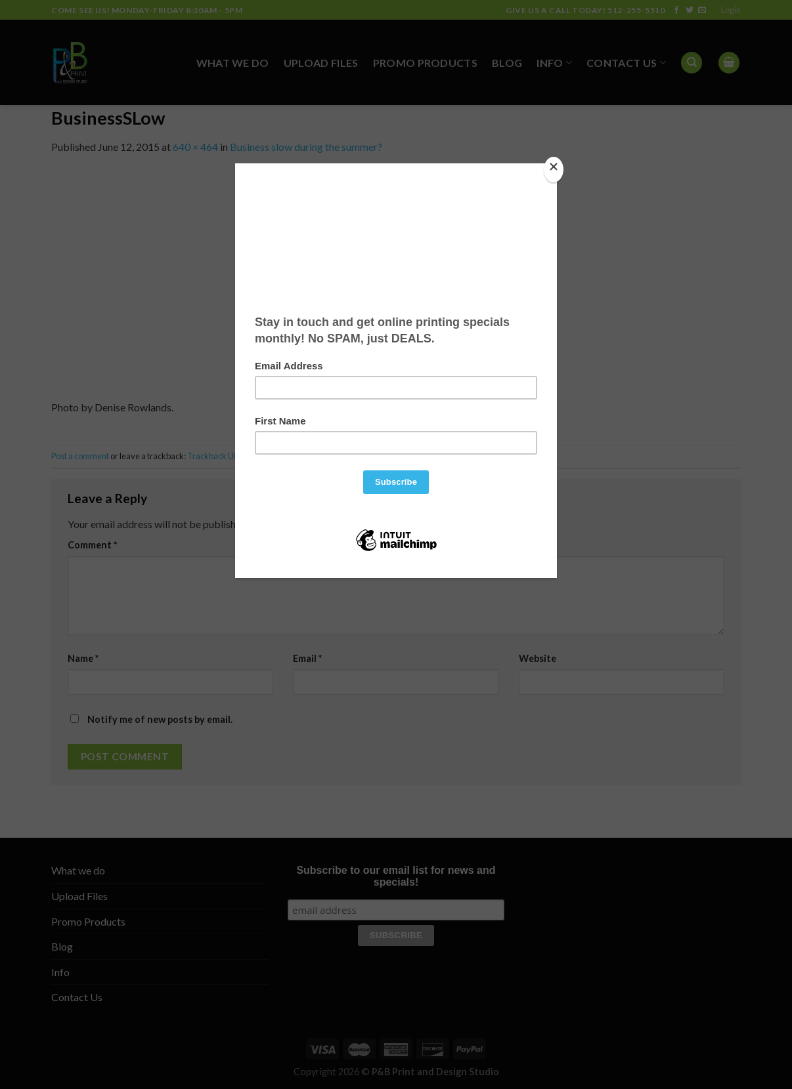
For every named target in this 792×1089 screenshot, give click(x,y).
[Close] (553, 169)
